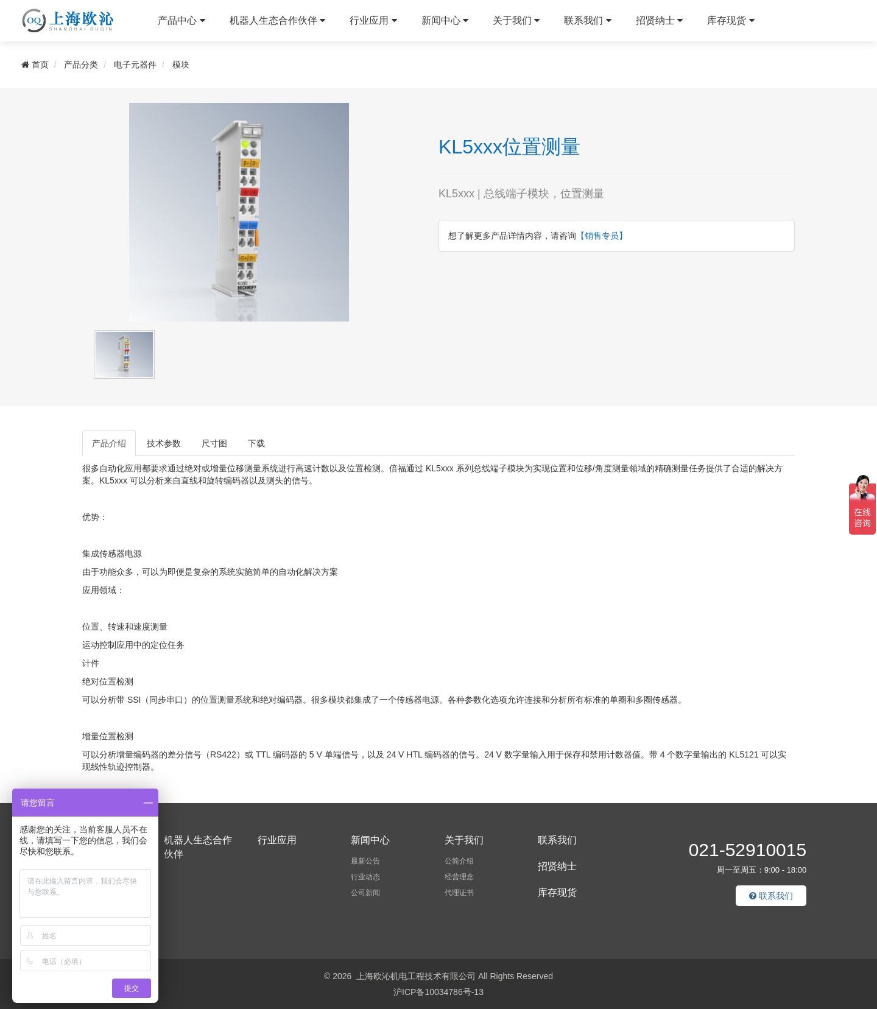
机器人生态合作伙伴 (277, 20)
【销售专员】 (601, 236)
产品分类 (81, 64)
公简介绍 (459, 861)
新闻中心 (444, 20)
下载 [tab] (256, 443)
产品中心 (181, 20)
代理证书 (459, 892)
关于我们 (516, 20)
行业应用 (373, 20)
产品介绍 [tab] (109, 443)
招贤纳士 (659, 20)
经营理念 (459, 877)
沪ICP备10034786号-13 (438, 992)
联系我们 (587, 20)
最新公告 (365, 861)
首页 (35, 64)
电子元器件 (135, 64)
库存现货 (730, 20)
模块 (180, 64)
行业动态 (365, 877)
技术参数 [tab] (164, 443)
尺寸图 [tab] (214, 443)
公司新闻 (365, 892)
